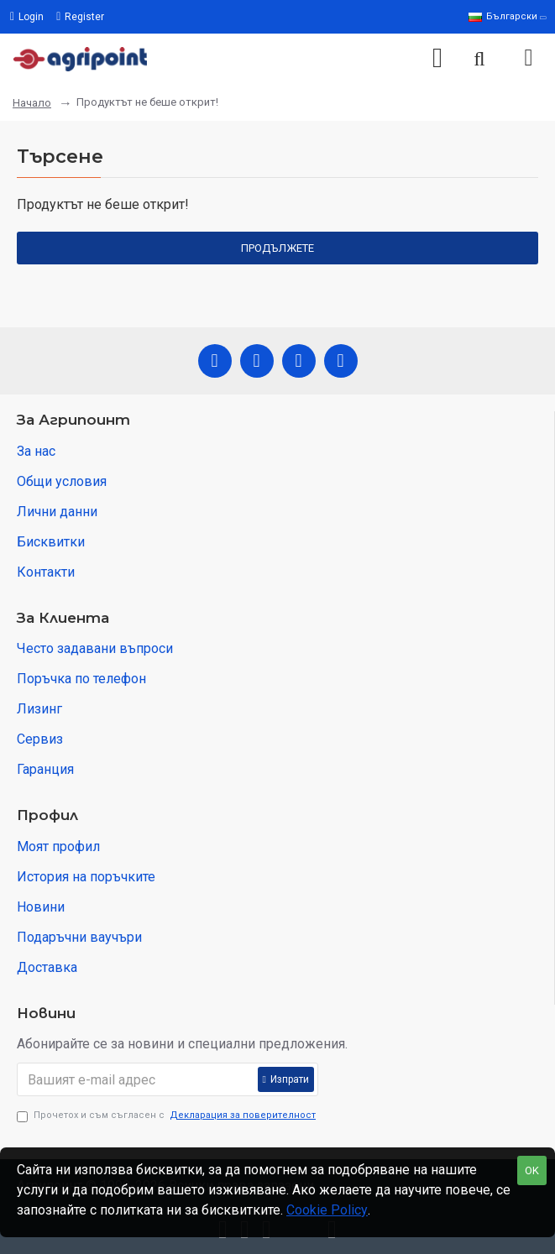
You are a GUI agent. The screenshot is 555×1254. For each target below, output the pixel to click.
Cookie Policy (327, 1210)
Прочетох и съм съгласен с (167, 1116)
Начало (32, 103)
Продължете (277, 248)
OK (532, 1170)
